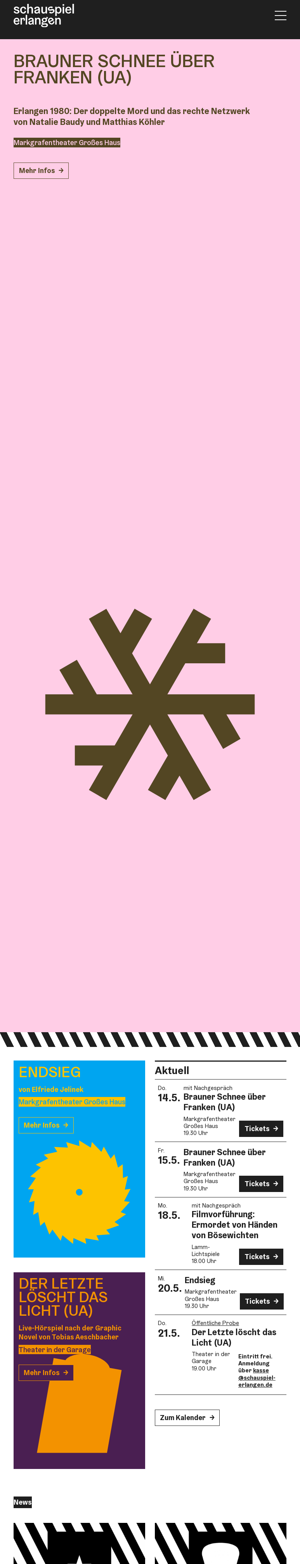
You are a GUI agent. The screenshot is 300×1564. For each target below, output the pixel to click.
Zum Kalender (183, 1417)
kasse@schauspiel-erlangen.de (257, 1377)
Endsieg (200, 1280)
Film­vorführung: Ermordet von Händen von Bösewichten (234, 1224)
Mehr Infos (37, 170)
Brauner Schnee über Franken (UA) (224, 1101)
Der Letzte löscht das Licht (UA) (234, 1337)
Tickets (257, 1128)
